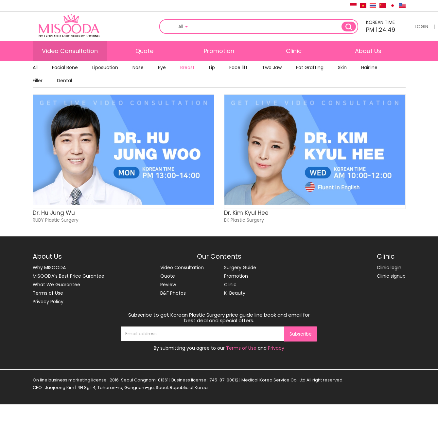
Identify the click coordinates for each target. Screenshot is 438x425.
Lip (212, 67)
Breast (187, 67)
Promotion (219, 51)
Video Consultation (70, 51)
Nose (138, 67)
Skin (342, 67)
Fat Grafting (310, 67)
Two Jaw (272, 67)
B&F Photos (173, 293)
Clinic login (389, 267)
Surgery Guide (240, 267)
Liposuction (105, 67)
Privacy (276, 348)
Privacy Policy (48, 301)
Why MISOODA (49, 267)
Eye (162, 67)
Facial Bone (65, 67)
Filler (38, 80)
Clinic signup (391, 276)
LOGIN (421, 26)
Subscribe (300, 334)
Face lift (238, 67)
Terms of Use (48, 293)
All (35, 67)
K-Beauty (234, 293)
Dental (64, 80)
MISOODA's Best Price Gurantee (68, 276)
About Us (368, 51)
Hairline (369, 67)
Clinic (294, 51)
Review (168, 284)
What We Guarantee (56, 284)
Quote (144, 51)
